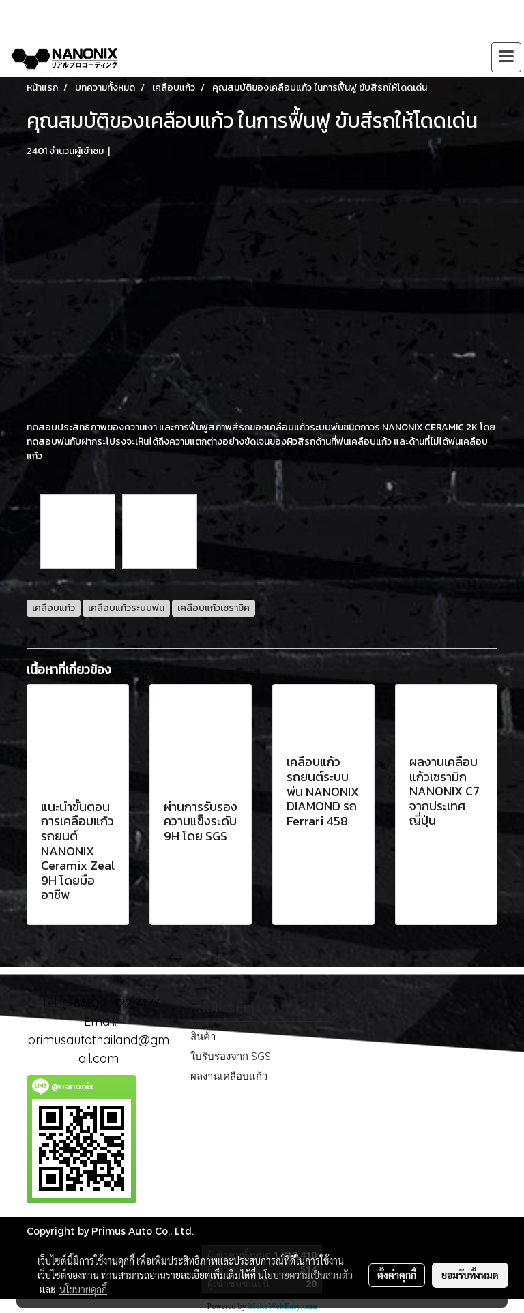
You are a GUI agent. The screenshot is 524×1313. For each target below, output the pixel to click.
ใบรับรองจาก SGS (230, 1056)
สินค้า (203, 1036)
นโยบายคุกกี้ (83, 1289)
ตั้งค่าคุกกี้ (396, 1275)
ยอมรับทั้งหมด (470, 1275)
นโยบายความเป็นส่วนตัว (305, 1275)
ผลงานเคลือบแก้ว (228, 1075)
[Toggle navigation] (506, 57)
